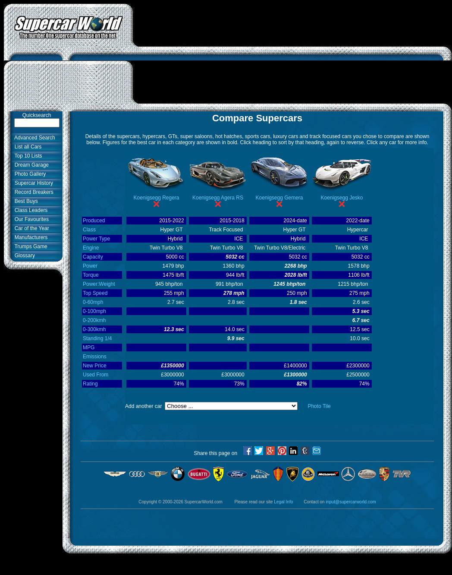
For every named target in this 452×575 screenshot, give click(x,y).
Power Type (96, 239)
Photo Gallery (29, 174)
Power (90, 266)
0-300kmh (94, 329)
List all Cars (26, 147)
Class (89, 230)
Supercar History (32, 183)
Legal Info (283, 501)
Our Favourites (30, 219)
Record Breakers (32, 192)
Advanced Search (33, 138)
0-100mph (94, 311)
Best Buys (25, 201)
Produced (94, 221)
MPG (88, 347)
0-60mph (93, 302)
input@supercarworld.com (351, 501)
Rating (90, 384)
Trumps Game (29, 246)
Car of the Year (30, 228)
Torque (91, 275)
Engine (91, 248)
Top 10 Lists (27, 156)
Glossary (23, 256)
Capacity (93, 257)
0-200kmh (94, 320)
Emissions (95, 357)
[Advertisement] (292, 57)
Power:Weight (99, 284)
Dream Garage (30, 165)
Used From (95, 375)
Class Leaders (29, 210)
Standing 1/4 (97, 338)
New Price (95, 366)
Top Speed (95, 293)
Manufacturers (29, 237)
